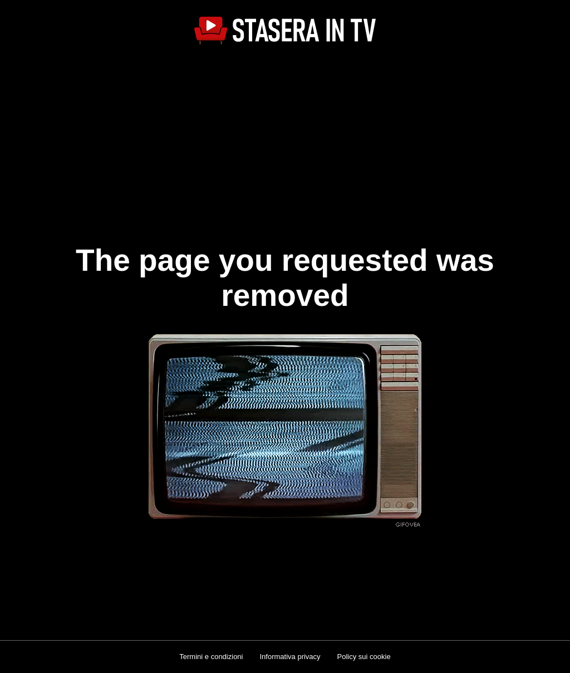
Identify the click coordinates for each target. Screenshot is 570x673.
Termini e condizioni (211, 656)
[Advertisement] (285, 137)
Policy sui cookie (364, 656)
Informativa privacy (289, 656)
